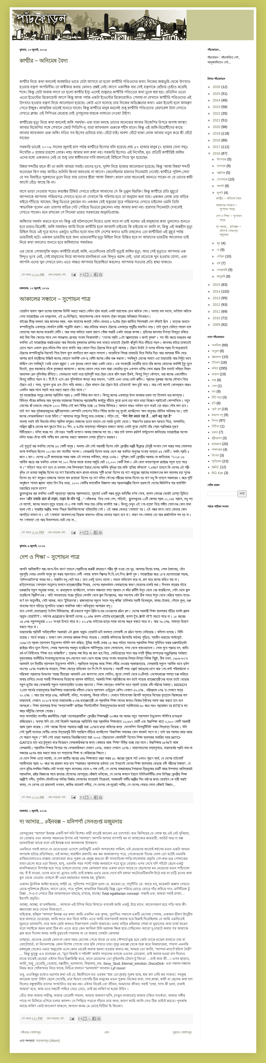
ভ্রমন (215, 432)
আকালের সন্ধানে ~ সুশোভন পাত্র (55, 299)
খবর (214, 380)
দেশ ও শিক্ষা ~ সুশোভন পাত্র (49, 557)
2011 (217, 311)
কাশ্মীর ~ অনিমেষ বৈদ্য (44, 61)
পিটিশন (215, 426)
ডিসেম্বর (222, 159)
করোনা (215, 374)
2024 (217, 100)
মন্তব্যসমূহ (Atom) (48, 1041)
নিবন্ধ (215, 420)
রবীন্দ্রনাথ (217, 438)
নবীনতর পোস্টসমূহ (31, 1032)
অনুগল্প (215, 351)
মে (218, 250)
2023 (217, 107)
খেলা (214, 386)
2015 (217, 285)
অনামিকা (216, 345)
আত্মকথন (216, 357)
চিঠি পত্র (217, 397)
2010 (217, 318)
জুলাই (220, 193)
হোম (106, 1032)
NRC (215, 467)
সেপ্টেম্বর (222, 179)
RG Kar (217, 473)
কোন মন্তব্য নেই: (57, 274)
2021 (217, 120)
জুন (219, 243)
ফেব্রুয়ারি (222, 270)
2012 (217, 305)
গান (214, 391)
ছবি (213, 403)
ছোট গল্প (216, 409)
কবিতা (215, 368)
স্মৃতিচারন (217, 461)
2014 (217, 291)
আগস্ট (221, 186)
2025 (217, 94)
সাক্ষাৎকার (217, 449)
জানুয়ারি (221, 276)
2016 (217, 153)
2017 (217, 147)
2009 (217, 325)
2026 (217, 87)
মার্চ (219, 263)
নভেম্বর (221, 166)
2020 (217, 127)
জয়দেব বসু (217, 415)
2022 (217, 113)
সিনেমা (215, 455)
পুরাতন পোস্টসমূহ (182, 1032)
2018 (217, 140)
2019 (217, 133)
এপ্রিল (221, 256)
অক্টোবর (221, 173)
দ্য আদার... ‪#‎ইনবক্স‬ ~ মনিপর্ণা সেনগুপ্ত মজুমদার (71, 822)
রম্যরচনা (216, 444)
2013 (217, 298)
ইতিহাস (216, 362)
